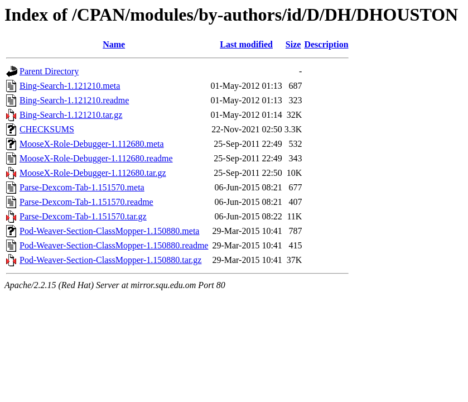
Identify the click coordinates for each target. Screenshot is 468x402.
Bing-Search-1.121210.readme (74, 100)
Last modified (246, 44)
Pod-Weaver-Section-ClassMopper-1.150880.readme (114, 245)
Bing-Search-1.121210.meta (70, 85)
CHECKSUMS (47, 129)
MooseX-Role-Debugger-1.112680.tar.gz (93, 173)
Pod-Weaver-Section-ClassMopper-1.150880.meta (109, 231)
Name (114, 44)
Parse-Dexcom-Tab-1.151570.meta (82, 187)
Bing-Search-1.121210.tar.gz (71, 114)
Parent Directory (49, 71)
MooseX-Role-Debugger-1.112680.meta (92, 144)
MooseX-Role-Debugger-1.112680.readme (96, 158)
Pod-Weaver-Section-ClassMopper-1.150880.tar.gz (110, 260)
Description (326, 44)
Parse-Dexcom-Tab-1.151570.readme (86, 202)
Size (293, 44)
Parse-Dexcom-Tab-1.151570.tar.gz (83, 216)
